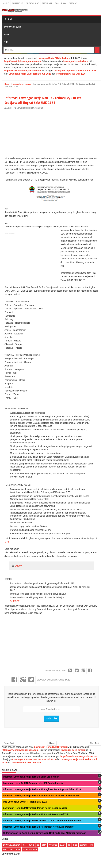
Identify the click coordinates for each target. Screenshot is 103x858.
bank (62, 845)
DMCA (63, 3)
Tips (6, 41)
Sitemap (73, 3)
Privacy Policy (32, 3)
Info (6, 34)
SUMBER (15, 601)
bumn (31, 845)
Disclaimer (47, 3)
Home (8, 19)
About (6, 3)
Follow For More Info (55, 670)
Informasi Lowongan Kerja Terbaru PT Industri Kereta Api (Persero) (38, 826)
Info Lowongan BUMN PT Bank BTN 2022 (25, 801)
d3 (38, 845)
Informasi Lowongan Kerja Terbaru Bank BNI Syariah (31, 776)
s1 (24, 845)
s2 (69, 845)
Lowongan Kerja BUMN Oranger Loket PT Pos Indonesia (33, 783)
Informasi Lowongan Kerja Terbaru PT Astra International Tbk (35, 814)
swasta (83, 845)
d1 (11, 849)
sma (44, 845)
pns (75, 845)
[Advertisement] (31, 133)
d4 (91, 845)
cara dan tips (30, 849)
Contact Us (17, 3)
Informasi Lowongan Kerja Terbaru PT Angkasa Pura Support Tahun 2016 (42, 789)
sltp (18, 849)
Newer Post (9, 743)
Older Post (94, 743)
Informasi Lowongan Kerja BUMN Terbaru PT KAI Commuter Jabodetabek (42, 820)
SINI (6, 541)
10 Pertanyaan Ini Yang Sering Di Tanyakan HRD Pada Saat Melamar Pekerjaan (44, 833)
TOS (56, 3)
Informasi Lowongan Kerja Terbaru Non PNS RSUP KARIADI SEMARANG (41, 795)
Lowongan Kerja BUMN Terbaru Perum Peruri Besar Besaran (35, 808)
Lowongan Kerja (12, 26)
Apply (18, 565)
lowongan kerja (25, 108)
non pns (39, 108)
